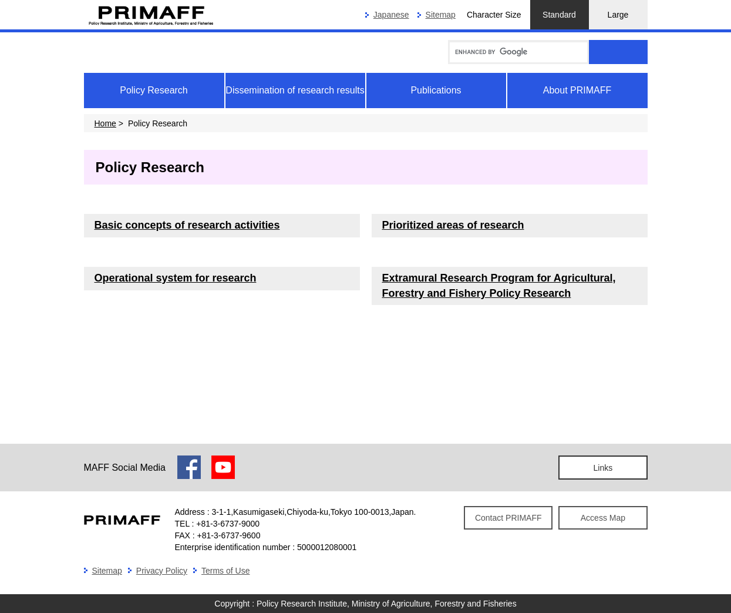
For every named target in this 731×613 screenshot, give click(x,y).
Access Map (603, 517)
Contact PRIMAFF (508, 517)
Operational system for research (176, 278)
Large (618, 14)
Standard (559, 14)
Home (105, 123)
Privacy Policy (161, 570)
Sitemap (441, 14)
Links (603, 468)
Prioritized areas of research (453, 225)
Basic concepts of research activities (187, 225)
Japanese (391, 14)
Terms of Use (225, 570)
